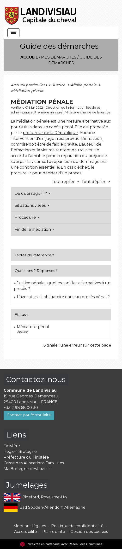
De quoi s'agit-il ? (31, 193)
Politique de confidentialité (77, 526)
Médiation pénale (27, 91)
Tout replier (66, 181)
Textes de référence (33, 255)
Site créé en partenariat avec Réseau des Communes (61, 544)
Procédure (26, 217)
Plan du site (53, 531)
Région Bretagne (20, 451)
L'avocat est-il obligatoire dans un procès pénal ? (63, 297)
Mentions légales (29, 526)
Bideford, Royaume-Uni (35, 497)
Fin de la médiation (33, 229)
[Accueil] (41, 13)
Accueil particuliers (29, 85)
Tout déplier (96, 181)
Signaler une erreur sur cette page (77, 345)
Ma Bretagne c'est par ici (27, 468)
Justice (59, 85)
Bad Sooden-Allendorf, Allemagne (44, 507)
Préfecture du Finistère (26, 457)
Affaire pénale (84, 85)
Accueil (29, 57)
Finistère (12, 445)
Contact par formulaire (29, 415)
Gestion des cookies (89, 531)
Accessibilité (25, 531)
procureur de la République (50, 132)
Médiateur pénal (33, 327)
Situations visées (31, 205)
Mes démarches (58, 57)
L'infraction (91, 138)
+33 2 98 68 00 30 (21, 407)
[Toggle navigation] (13, 32)
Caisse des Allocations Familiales (34, 463)
